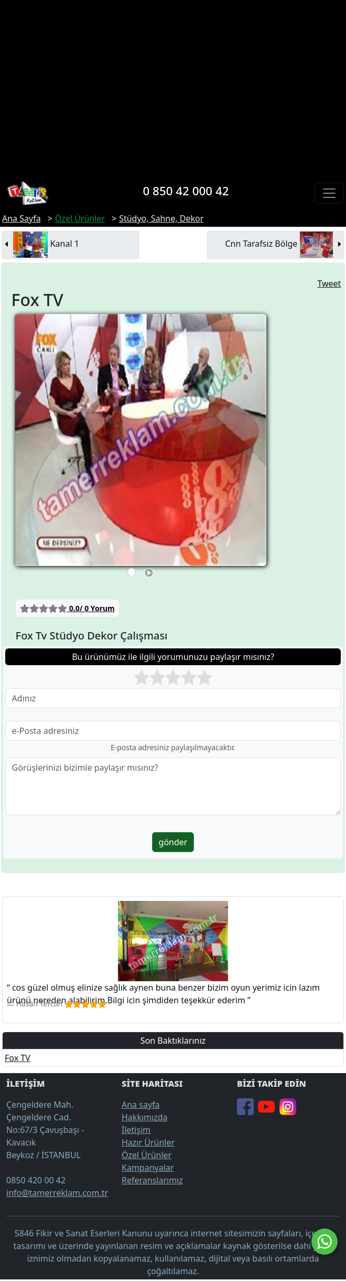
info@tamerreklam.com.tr (57, 1193)
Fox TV (17, 1058)
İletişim (136, 1130)
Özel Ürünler (146, 1155)
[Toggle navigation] (329, 193)
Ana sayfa (141, 1104)
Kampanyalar (148, 1167)
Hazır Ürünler (148, 1142)
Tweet (329, 283)
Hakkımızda (144, 1117)
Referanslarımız (152, 1180)
